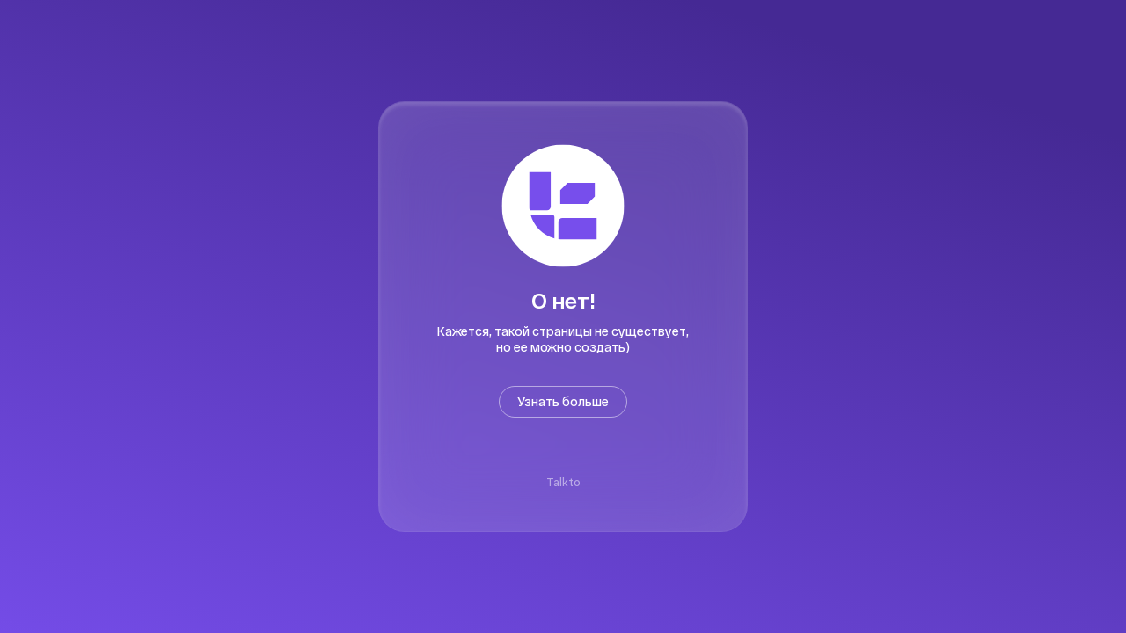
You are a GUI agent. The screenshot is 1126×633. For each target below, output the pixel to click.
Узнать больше (563, 401)
